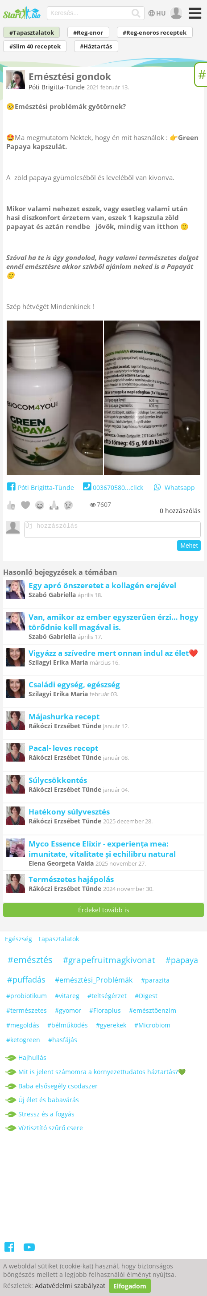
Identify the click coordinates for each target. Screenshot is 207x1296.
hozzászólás (180, 510)
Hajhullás (32, 1060)
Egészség (18, 941)
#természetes (26, 1013)
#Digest (146, 998)
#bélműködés (67, 1027)
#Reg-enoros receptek (154, 32)
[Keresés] (136, 13)
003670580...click (112, 487)
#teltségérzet (107, 998)
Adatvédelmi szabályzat (70, 1286)
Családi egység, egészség (74, 687)
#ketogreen (23, 1042)
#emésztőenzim (152, 1013)
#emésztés (30, 962)
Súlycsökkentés (58, 783)
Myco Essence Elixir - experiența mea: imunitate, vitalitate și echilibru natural (102, 851)
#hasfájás (62, 1042)
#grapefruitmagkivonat (109, 962)
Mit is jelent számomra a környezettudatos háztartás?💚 (102, 1074)
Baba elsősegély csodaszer (58, 1088)
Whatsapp (173, 487)
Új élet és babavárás (48, 1102)
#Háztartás (96, 46)
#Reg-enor (88, 32)
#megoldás (22, 1027)
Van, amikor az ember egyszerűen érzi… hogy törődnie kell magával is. (114, 624)
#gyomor (68, 1013)
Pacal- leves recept (63, 751)
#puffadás (26, 982)
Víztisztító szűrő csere (50, 1130)
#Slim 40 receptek (35, 46)
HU (156, 13)
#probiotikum (26, 998)
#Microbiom (152, 1027)
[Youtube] (29, 1251)
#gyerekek (111, 1027)
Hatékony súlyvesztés (69, 814)
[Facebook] (10, 1251)
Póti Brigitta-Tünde (57, 87)
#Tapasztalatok (31, 32)
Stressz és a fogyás (46, 1116)
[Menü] (193, 16)
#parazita (155, 983)
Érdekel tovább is (103, 912)
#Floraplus (105, 1013)
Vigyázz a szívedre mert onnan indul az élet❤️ (113, 655)
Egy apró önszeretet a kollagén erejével (102, 588)
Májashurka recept (64, 719)
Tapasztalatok (58, 941)
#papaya (182, 962)
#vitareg (67, 998)
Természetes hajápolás (71, 882)
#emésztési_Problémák (93, 982)
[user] (175, 13)
